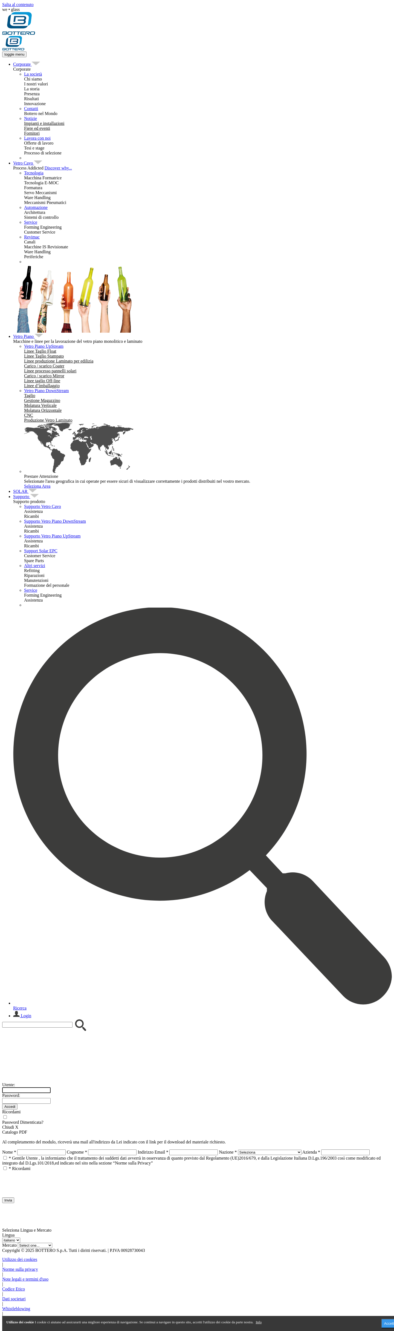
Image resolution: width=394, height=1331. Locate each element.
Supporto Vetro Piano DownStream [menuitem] (55, 521)
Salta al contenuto (18, 4)
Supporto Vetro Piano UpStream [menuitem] (52, 536)
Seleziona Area (37, 486)
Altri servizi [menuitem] (34, 565)
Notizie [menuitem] (30, 118)
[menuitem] (22, 64)
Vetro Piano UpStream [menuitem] (43, 346)
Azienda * (311, 1152)
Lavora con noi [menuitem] (37, 138)
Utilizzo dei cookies (19, 1259)
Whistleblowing (16, 1308)
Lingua (8, 1235)
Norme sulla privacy (20, 1269)
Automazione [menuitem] (36, 207)
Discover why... (58, 168)
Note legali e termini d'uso (25, 1279)
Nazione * (228, 1152)
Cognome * (77, 1152)
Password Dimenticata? (23, 1122)
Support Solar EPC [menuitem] (40, 550)
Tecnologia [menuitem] (34, 173)
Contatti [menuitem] (31, 108)
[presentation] (43, 1181)
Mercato (9, 1245)
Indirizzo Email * (153, 1152)
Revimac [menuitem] (32, 237)
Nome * (9, 1152)
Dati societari (14, 1298)
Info (259, 1322)
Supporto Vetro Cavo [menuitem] (42, 506)
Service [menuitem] (30, 222)
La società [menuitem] (33, 74)
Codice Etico (13, 1289)
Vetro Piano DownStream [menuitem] (46, 390)
